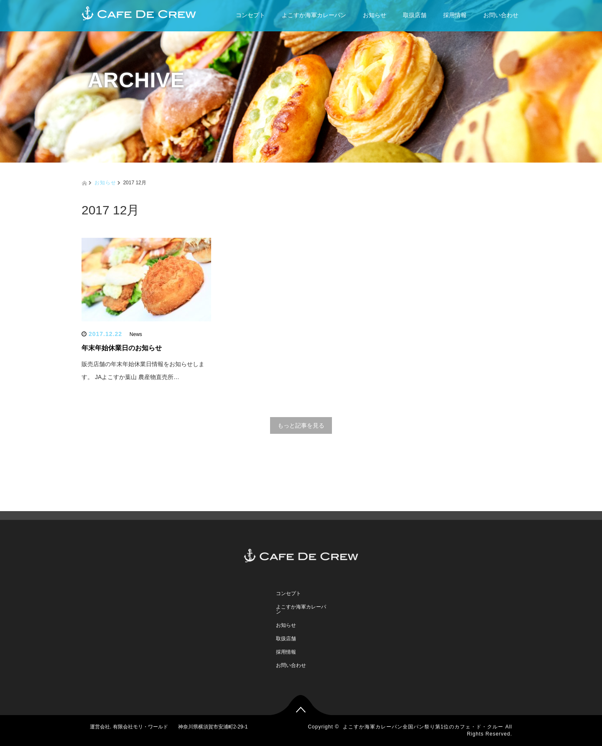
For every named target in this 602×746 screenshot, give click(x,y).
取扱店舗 (414, 15)
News (136, 334)
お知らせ (374, 15)
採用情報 (455, 15)
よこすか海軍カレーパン (314, 15)
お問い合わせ (500, 15)
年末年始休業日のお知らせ (122, 347)
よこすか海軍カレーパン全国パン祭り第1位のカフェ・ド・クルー (423, 727)
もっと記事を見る (301, 425)
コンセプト (250, 15)
